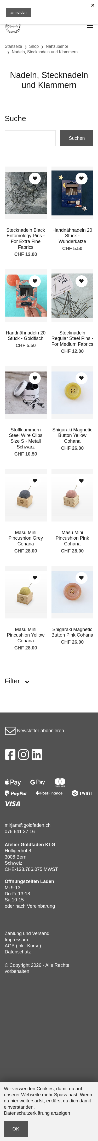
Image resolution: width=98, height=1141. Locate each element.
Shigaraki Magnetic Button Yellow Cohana (72, 435)
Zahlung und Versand (27, 933)
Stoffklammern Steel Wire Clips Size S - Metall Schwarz (25, 438)
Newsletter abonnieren (34, 730)
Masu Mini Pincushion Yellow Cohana (25, 635)
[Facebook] (10, 756)
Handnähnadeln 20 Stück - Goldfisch (25, 335)
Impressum (16, 939)
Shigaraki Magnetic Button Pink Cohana (72, 632)
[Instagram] (23, 756)
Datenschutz (18, 951)
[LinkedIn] (37, 756)
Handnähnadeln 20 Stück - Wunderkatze (72, 236)
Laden (47, 881)
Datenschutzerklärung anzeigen (37, 1113)
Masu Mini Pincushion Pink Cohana (72, 538)
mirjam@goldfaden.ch (27, 825)
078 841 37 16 (20, 831)
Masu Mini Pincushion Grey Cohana (25, 538)
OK (16, 1129)
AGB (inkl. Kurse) (23, 945)
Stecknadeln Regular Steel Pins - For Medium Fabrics (72, 338)
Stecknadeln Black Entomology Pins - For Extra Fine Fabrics (25, 239)
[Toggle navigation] (90, 25)
